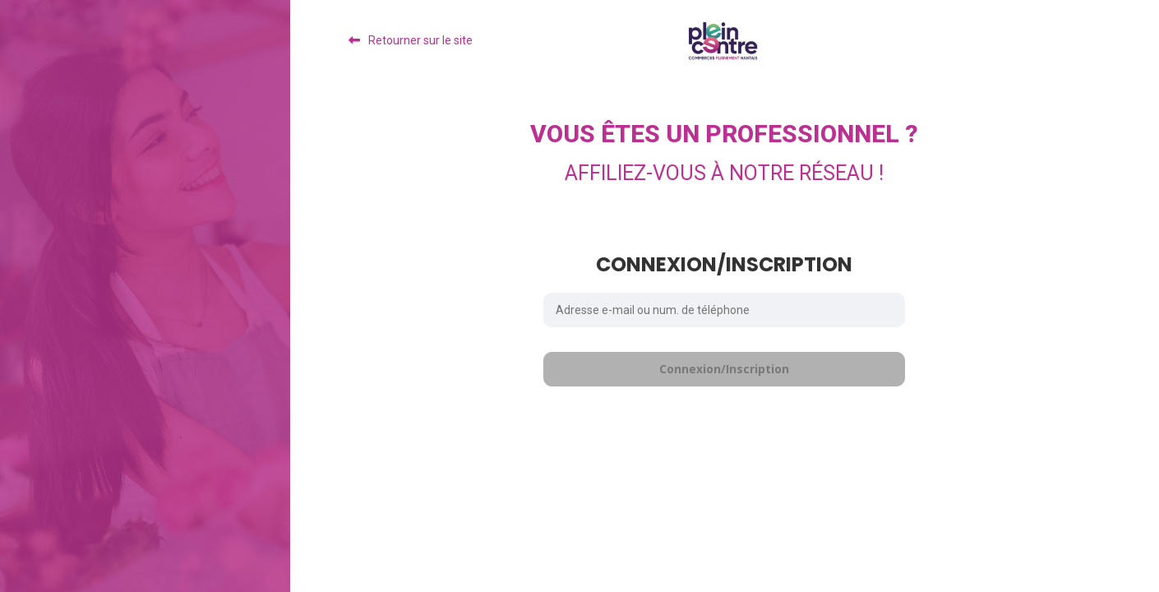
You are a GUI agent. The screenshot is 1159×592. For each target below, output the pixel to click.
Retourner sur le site (420, 40)
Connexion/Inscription (724, 369)
